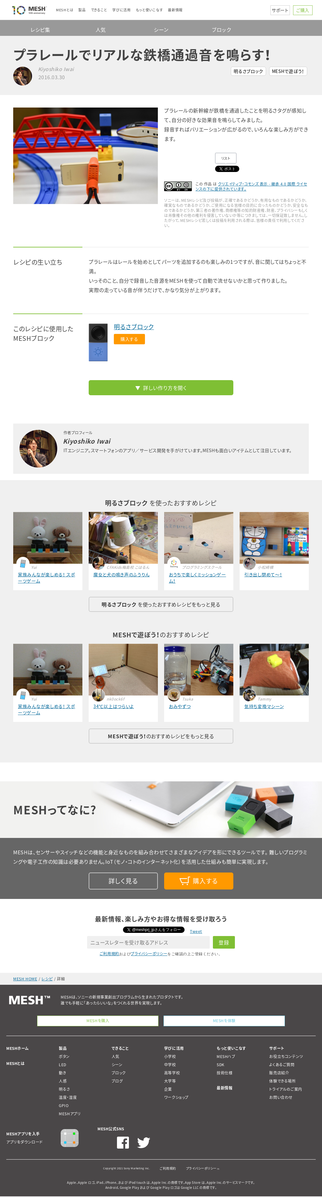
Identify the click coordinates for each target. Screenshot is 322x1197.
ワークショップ (176, 1098)
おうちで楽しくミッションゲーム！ (197, 577)
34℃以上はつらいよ (113, 706)
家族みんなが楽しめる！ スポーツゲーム (46, 577)
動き (62, 1073)
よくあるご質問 (281, 1065)
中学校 (170, 1065)
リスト (225, 158)
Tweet (196, 931)
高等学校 (172, 1073)
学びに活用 (174, 1049)
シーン (161, 29)
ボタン (64, 1057)
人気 (101, 29)
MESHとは (15, 1064)
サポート (280, 10)
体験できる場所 (282, 1081)
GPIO (64, 1106)
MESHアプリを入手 (23, 1134)
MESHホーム (17, 1049)
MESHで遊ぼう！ (288, 71)
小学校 (170, 1057)
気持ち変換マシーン (264, 706)
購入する (129, 339)
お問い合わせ (281, 1098)
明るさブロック (248, 71)
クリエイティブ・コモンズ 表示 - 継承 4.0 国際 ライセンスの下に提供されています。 (251, 186)
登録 (224, 942)
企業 (168, 1090)
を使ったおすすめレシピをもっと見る (161, 604)
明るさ (64, 1090)
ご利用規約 (109, 953)
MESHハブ (226, 1057)
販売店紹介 (279, 1073)
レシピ (47, 979)
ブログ (117, 1081)
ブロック (221, 29)
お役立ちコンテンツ (286, 1057)
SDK (221, 1065)
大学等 (170, 1081)
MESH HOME (25, 979)
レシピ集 (40, 29)
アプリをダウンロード (24, 1142)
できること (120, 1049)
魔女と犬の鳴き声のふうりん (121, 574)
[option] (85, 156)
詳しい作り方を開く (165, 387)
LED (62, 1065)
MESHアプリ (69, 1114)
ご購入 (302, 10)
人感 (63, 1081)
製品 (63, 1049)
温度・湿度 (68, 1098)
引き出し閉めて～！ (263, 574)
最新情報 (224, 1088)
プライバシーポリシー (149, 953)
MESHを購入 (98, 1021)
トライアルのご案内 (285, 1090)
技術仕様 (224, 1073)
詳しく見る (123, 880)
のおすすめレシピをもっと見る (161, 736)
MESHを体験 (224, 1021)
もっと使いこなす (231, 1049)
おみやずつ (180, 706)
